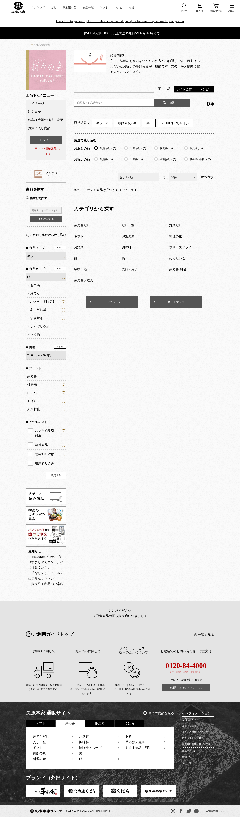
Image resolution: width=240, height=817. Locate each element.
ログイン (46, 140)
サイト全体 (184, 89)
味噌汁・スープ (90, 747)
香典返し (197, 148)
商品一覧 (88, 7)
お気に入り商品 (39, 128)
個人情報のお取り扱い (194, 738)
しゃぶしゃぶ (39, 326)
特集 (131, 7)
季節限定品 (70, 7)
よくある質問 (189, 725)
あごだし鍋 (38, 309)
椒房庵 (32, 384)
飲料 (128, 736)
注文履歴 (34, 111)
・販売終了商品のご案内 (45, 584)
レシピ (118, 7)
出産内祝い (138, 148)
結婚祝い (107, 159)
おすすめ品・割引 (138, 747)
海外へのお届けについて (195, 732)
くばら (32, 401)
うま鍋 (35, 334)
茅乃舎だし (41, 736)
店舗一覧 (187, 756)
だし (54, 7)
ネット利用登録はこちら (47, 151)
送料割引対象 (50, 454)
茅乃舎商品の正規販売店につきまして (120, 616)
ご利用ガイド (189, 719)
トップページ (112, 302)
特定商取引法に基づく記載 (196, 744)
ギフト (104, 7)
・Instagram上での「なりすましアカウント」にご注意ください (45, 562)
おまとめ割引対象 (50, 432)
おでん (35, 293)
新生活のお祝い (200, 159)
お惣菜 (84, 736)
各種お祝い (168, 159)
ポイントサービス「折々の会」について (132, 650)
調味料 (84, 742)
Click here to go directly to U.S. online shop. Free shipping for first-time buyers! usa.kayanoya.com (120, 21)
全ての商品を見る (161, 713)
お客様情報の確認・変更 (45, 120)
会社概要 (187, 750)
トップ (29, 45)
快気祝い (167, 148)
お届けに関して (44, 651)
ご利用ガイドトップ (53, 634)
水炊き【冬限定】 (43, 301)
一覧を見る (206, 634)
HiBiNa (32, 392)
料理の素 (39, 759)
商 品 (164, 88)
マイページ (36, 103)
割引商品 (50, 444)
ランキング (38, 7)
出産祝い (137, 159)
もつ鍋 (35, 285)
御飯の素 (39, 753)
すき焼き (36, 318)
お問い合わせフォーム (186, 688)
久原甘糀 (33, 409)
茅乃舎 (32, 376)
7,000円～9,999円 (175, 123)
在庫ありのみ (50, 463)
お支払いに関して (88, 651)
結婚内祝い (127, 123)
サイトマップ (176, 302)
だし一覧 (39, 742)
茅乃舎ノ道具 (135, 742)
